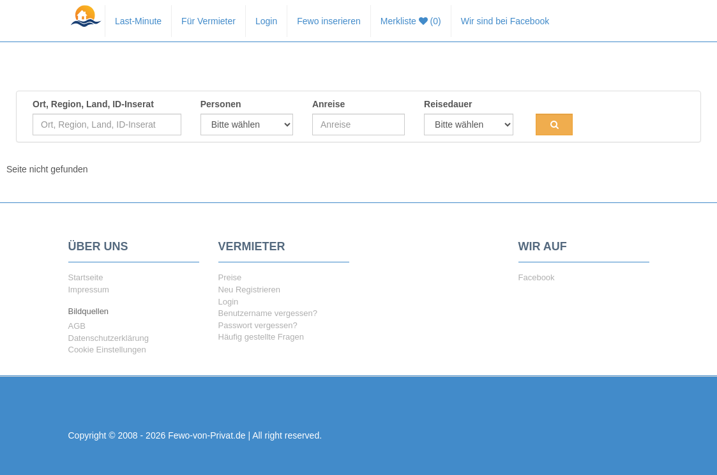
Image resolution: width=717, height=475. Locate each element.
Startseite (85, 277)
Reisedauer (448, 104)
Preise (230, 277)
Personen (220, 104)
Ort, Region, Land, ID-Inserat (93, 104)
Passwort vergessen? (258, 325)
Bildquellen (88, 311)
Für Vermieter (208, 21)
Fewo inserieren (329, 21)
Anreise (328, 104)
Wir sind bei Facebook (505, 21)
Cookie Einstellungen (107, 349)
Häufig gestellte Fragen (261, 337)
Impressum (88, 289)
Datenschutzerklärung (108, 338)
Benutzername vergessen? (267, 313)
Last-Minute (138, 21)
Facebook (536, 277)
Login (266, 21)
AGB (77, 326)
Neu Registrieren (249, 289)
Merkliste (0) (411, 21)
